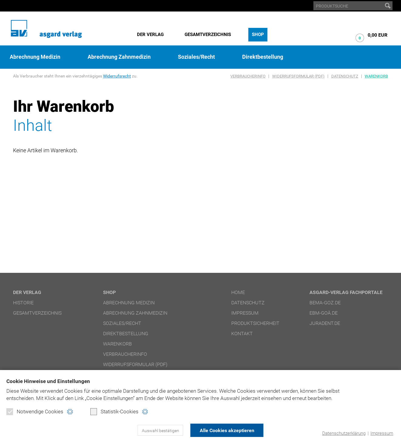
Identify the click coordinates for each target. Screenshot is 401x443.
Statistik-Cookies (114, 411)
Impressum (381, 433)
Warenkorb (376, 76)
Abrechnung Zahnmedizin (119, 57)
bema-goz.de (325, 303)
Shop (258, 34)
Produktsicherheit (255, 323)
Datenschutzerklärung (344, 433)
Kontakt (242, 333)
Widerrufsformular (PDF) (298, 76)
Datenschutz (344, 76)
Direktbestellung (262, 57)
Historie (23, 303)
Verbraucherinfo (248, 76)
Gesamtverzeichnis (208, 34)
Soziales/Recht (196, 57)
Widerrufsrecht (117, 76)
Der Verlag (150, 34)
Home (238, 292)
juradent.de (324, 323)
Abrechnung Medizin (35, 57)
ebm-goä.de (323, 313)
